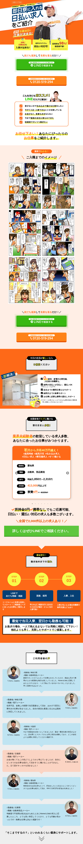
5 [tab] (45, 504)
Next (67, 472)
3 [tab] (38, 504)
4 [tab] (42, 504)
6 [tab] (48, 504)
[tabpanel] (41, 472)
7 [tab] (51, 504)
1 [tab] (32, 504)
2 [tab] (35, 504)
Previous (16, 472)
